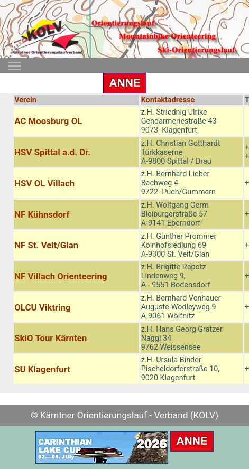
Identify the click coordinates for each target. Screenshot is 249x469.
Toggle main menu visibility (15, 62)
